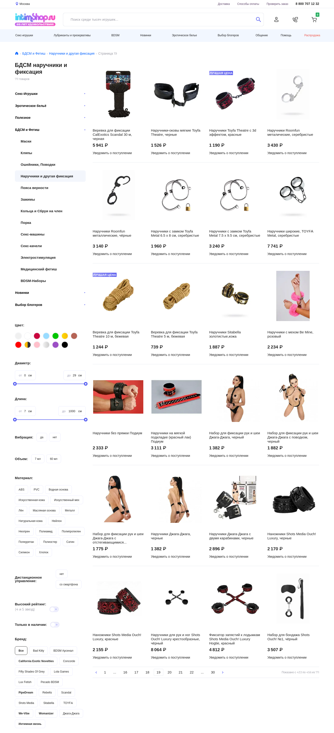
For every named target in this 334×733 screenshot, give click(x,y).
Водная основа (58, 489)
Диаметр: (23, 363)
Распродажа (312, 35)
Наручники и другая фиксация (72, 53)
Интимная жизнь (30, 724)
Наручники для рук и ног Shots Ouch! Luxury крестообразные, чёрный (175, 639)
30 (213, 672)
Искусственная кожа (32, 500)
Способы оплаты (248, 4)
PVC (36, 489)
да (41, 437)
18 (147, 672)
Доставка (224, 4)
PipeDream (26, 692)
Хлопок (43, 552)
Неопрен (24, 531)
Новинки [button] (145, 35)
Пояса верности (34, 187)
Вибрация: (24, 437)
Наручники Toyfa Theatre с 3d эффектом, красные (232, 132)
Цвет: (19, 325)
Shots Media (26, 703)
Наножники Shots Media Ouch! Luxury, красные (117, 637)
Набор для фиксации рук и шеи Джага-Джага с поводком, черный (292, 437)
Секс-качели (31, 246)
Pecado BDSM (50, 682)
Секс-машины (33, 234)
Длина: (21, 399)
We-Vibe (24, 713)
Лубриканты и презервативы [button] (72, 35)
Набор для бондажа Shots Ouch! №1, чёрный (288, 637)
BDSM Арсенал (63, 650)
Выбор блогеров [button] (228, 35)
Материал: (24, 478)
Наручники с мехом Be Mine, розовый (290, 334)
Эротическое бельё (50, 106)
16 (125, 672)
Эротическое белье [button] (184, 35)
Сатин (70, 542)
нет (55, 437)
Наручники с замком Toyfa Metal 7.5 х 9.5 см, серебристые (234, 233)
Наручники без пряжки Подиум (117, 433)
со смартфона (68, 584)
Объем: (21, 459)
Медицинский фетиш (39, 269)
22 (192, 672)
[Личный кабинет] (276, 19)
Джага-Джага (71, 713)
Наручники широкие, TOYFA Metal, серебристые (290, 233)
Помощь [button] (286, 35)
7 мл (38, 459)
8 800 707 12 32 (307, 4)
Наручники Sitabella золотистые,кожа (225, 334)
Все (21, 650)
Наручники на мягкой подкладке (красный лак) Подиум (171, 437)
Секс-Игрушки (50, 94)
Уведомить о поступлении (112, 153)
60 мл (53, 459)
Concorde (69, 661)
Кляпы (26, 153)
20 (170, 672)
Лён (21, 510)
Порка (26, 222)
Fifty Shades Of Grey (32, 671)
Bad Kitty (38, 650)
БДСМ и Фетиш (33, 53)
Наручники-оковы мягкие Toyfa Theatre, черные (175, 132)
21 (181, 672)
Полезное (50, 118)
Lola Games (61, 671)
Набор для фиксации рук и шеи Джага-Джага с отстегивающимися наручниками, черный (118, 538)
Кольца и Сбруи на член (41, 211)
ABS (21, 489)
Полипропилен (71, 531)
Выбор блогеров (50, 305)
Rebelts (47, 692)
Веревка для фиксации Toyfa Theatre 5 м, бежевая (174, 334)
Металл (70, 510)
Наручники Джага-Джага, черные (171, 536)
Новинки (50, 293)
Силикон (24, 552)
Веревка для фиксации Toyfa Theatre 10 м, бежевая (116, 334)
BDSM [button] (115, 35)
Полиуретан (26, 542)
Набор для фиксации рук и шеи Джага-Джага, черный (234, 435)
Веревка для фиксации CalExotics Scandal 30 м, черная (112, 134)
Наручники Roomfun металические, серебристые (290, 132)
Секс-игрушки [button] (24, 35)
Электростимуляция (38, 257)
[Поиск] (258, 19)
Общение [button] (261, 35)
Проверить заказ (277, 4)
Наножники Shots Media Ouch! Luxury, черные (291, 536)
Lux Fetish (25, 682)
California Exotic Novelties (36, 661)
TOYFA (68, 703)
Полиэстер (50, 542)
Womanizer (46, 713)
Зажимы (28, 199)
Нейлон (57, 521)
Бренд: (21, 639)
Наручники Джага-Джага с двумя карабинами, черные (231, 536)
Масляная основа (44, 510)
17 (136, 672)
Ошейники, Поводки (38, 164)
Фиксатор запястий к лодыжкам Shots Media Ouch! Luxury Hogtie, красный (234, 639)
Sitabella (48, 703)
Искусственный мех (66, 500)
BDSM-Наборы (33, 280)
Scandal (66, 692)
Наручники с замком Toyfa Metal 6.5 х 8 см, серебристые (175, 233)
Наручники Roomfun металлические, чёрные (112, 233)
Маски (26, 141)
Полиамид (45, 531)
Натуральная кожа (31, 521)
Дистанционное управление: (28, 579)
